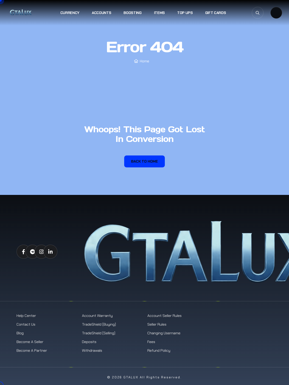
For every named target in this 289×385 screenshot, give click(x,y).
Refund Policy (158, 350)
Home (144, 61)
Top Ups (185, 12)
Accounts (101, 12)
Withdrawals (92, 350)
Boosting (132, 12)
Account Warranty (97, 315)
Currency (69, 12)
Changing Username (163, 333)
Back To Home (144, 161)
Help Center (26, 315)
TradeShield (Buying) (99, 324)
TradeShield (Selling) (98, 333)
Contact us (26, 324)
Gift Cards (215, 12)
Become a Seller (30, 341)
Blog (20, 333)
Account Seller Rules (164, 315)
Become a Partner (32, 350)
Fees (151, 341)
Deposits (89, 341)
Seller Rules (156, 324)
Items (159, 12)
